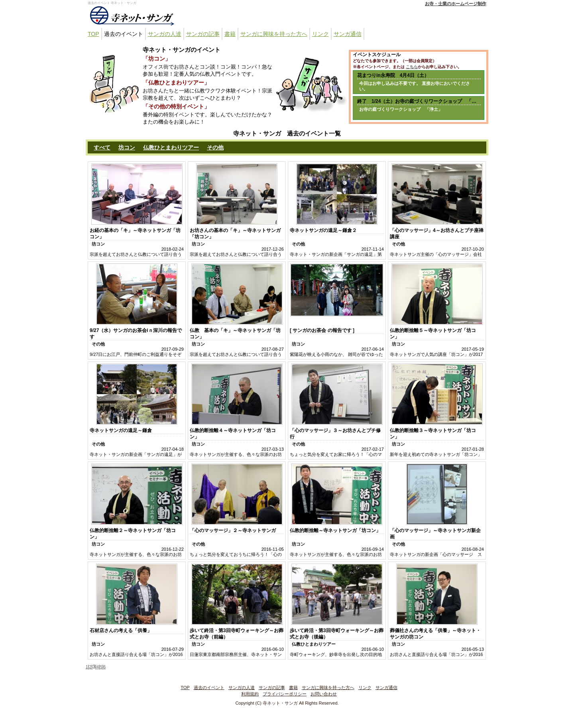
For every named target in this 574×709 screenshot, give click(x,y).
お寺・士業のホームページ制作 (455, 3)
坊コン (126, 147)
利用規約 (250, 693)
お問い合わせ (324, 693)
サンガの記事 (203, 34)
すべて (102, 147)
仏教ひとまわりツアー (171, 147)
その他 (215, 147)
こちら (412, 67)
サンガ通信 (348, 34)
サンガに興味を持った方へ (273, 34)
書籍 (230, 34)
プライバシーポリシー (285, 693)
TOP (93, 34)
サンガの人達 (164, 34)
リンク (320, 34)
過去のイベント (123, 34)
